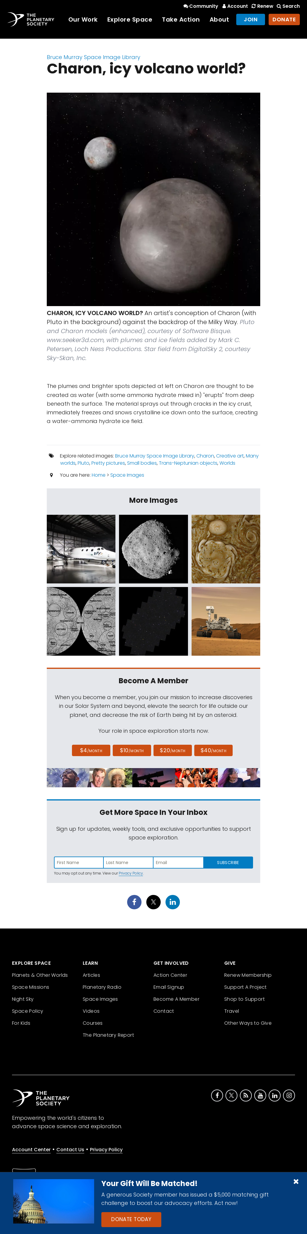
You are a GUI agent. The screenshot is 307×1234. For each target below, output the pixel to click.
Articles (91, 975)
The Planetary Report (108, 1035)
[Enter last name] (129, 863)
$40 (213, 750)
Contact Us (70, 1149)
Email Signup (169, 987)
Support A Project (245, 987)
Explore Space (130, 19)
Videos (91, 1011)
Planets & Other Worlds (40, 975)
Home (99, 475)
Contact (164, 1011)
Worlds (227, 463)
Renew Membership (248, 975)
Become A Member (176, 999)
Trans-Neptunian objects (188, 463)
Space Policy (27, 1011)
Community (200, 6)
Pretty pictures (108, 463)
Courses (93, 1023)
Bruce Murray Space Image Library (93, 57)
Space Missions (30, 987)
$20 (172, 750)
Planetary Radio (102, 987)
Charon (205, 455)
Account (234, 6)
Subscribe (228, 863)
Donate (284, 19)
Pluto (83, 463)
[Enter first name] (79, 863)
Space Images (127, 475)
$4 (91, 750)
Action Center (170, 975)
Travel (231, 1011)
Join (251, 19)
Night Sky (23, 999)
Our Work (83, 19)
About (219, 19)
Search (288, 6)
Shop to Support (244, 999)
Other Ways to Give (248, 1023)
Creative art (230, 455)
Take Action (181, 19)
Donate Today (131, 1219)
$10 (132, 750)
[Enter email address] (178, 863)
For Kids (21, 1023)
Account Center (31, 1149)
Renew (261, 6)
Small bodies (142, 463)
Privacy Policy (131, 873)
